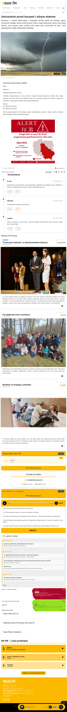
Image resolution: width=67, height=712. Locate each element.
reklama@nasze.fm (29, 690)
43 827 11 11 (41, 484)
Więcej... (33, 530)
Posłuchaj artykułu (8, 172)
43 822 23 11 (11, 688)
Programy (32, 8)
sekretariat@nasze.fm (18, 688)
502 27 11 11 (27, 484)
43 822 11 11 (22, 690)
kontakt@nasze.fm (34, 480)
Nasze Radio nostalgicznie (12, 632)
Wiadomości (17, 8)
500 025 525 (21, 693)
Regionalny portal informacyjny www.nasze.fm (19, 623)
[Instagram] (8, 699)
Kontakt (57, 8)
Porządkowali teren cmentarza (16, 315)
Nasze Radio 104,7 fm (10, 614)
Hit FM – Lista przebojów (14, 640)
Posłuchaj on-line (33, 468)
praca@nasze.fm (9, 695)
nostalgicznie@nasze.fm (29, 693)
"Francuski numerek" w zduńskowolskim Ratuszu (25, 242)
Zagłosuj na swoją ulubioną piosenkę (33, 673)
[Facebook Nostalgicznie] (6, 699)
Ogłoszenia (50, 8)
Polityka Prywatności (17, 706)
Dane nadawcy (6, 696)
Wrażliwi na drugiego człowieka (16, 385)
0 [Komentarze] (63, 306)
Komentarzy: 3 (60, 168)
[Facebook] (3, 699)
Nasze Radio (7, 8)
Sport (25, 8)
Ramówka (41, 8)
